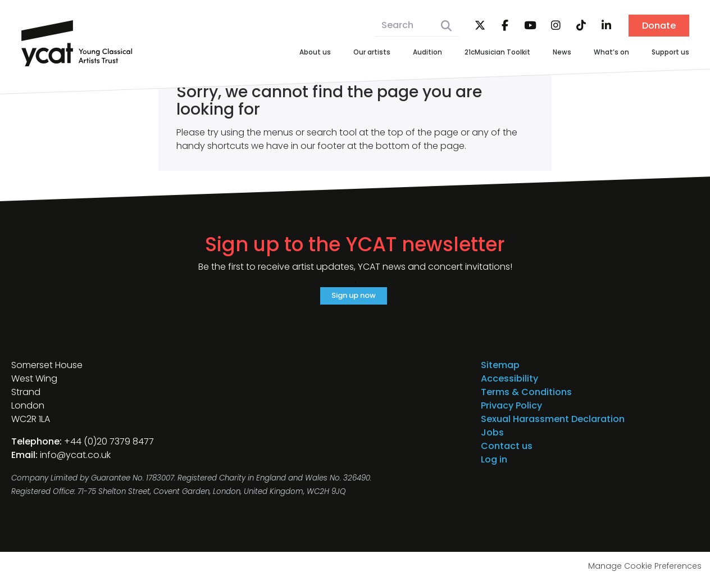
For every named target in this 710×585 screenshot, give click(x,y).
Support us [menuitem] (666, 53)
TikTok (581, 26)
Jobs (492, 436)
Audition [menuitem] (390, 53)
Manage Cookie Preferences (645, 570)
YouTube (530, 26)
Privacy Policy (511, 409)
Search (446, 26)
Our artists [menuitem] (328, 53)
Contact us (506, 450)
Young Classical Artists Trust (77, 43)
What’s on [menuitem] (600, 53)
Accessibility (509, 383)
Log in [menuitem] (494, 463)
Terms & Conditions (526, 396)
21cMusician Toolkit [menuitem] (471, 53)
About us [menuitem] (264, 53)
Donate (659, 25)
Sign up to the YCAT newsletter (355, 244)
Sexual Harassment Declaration (553, 423)
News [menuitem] (546, 53)
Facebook (505, 26)
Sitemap (500, 369)
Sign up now (353, 297)
